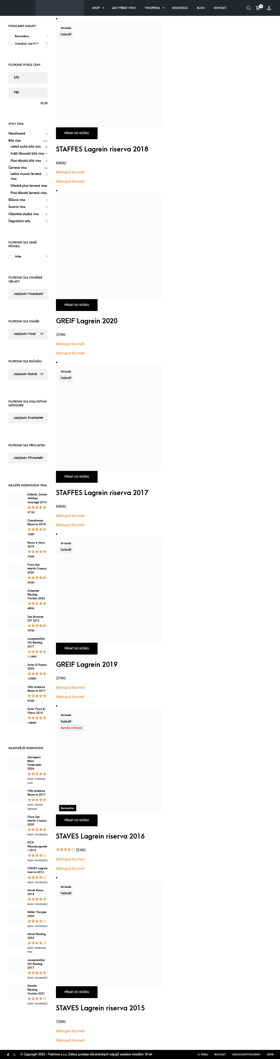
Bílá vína (14, 141)
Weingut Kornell (70, 172)
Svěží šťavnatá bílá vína (27, 153)
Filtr (44, 103)
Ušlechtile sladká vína (23, 214)
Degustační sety (19, 221)
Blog (201, 8)
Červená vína (17, 168)
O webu (203, 1054)
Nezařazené (16, 133)
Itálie (18, 256)
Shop (96, 8)
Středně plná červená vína (29, 186)
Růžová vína (16, 200)
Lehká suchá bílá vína (26, 147)
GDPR (270, 1054)
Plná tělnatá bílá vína (26, 161)
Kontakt (220, 8)
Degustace (180, 8)
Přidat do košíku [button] (76, 133)
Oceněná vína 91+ (27, 43)
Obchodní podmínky (246, 1054)
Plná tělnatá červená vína (28, 193)
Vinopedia (152, 8)
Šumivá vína (16, 207)
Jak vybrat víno (124, 8)
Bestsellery (22, 36)
